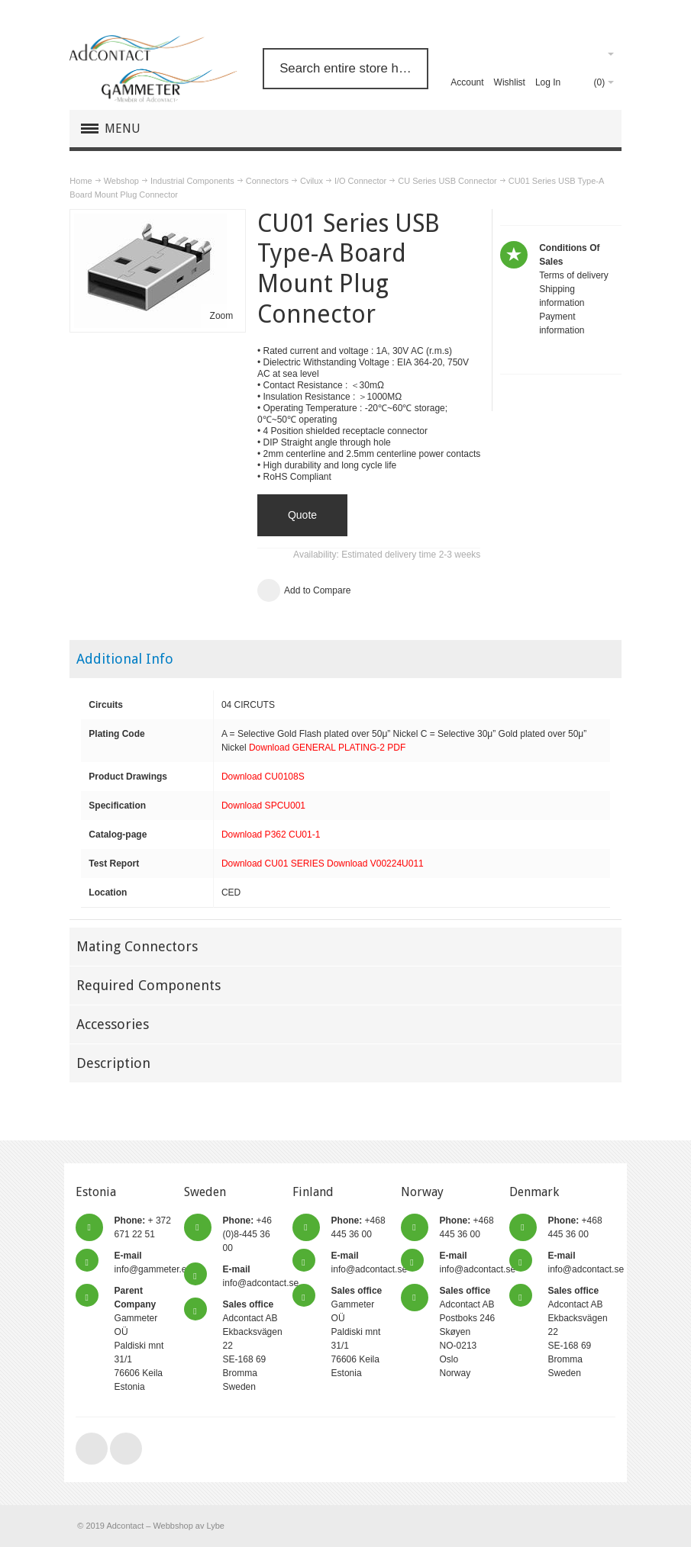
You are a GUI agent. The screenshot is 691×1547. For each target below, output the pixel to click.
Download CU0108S (263, 776)
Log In (547, 82)
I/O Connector (360, 180)
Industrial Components (192, 180)
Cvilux (311, 180)
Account (466, 82)
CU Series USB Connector (447, 180)
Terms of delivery (574, 275)
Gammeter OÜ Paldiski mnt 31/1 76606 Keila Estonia (357, 1331)
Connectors (267, 180)
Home (80, 180)
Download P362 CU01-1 (270, 834)
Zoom (222, 315)
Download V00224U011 (375, 863)
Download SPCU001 (263, 805)
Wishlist (509, 82)
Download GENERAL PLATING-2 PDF (327, 747)
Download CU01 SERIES (273, 863)
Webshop (121, 180)
